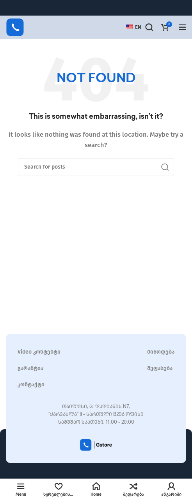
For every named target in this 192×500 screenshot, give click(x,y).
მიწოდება (160, 352)
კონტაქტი (31, 384)
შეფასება (159, 368)
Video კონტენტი (39, 352)
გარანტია (30, 368)
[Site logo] (15, 26)
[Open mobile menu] (182, 27)
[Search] (149, 27)
